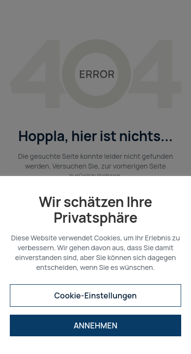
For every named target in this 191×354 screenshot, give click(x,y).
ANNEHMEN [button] (95, 325)
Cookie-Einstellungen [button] (95, 295)
